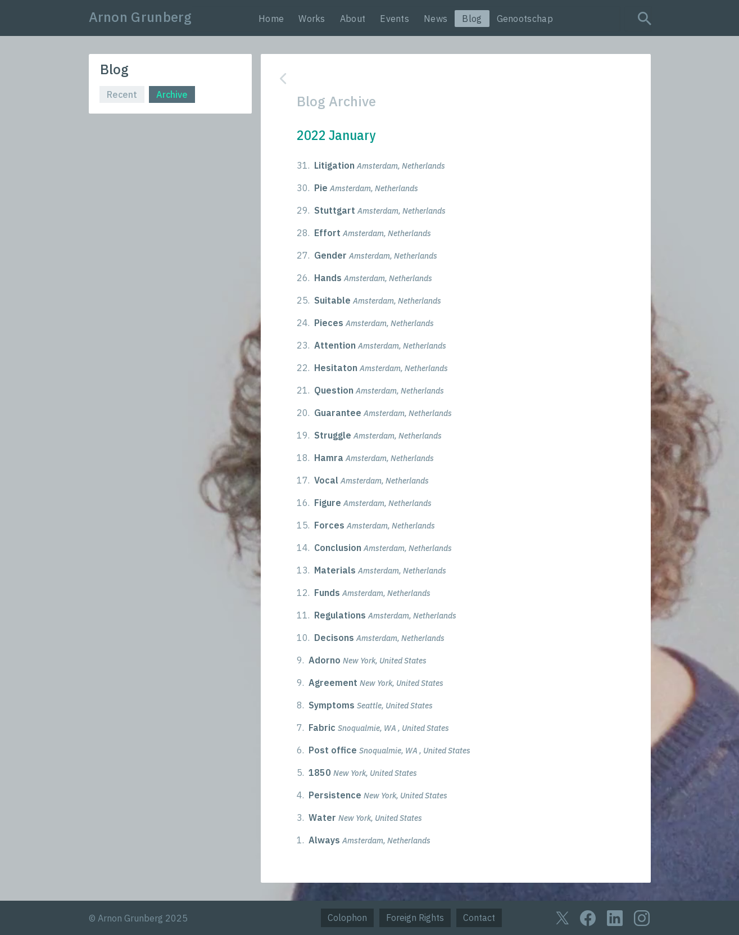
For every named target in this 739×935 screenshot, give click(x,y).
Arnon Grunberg (140, 17)
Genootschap (525, 18)
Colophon (347, 917)
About (353, 18)
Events (394, 18)
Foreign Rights (415, 917)
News (435, 18)
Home (271, 18)
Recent (122, 94)
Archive (172, 94)
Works (311, 18)
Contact (479, 917)
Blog (472, 18)
